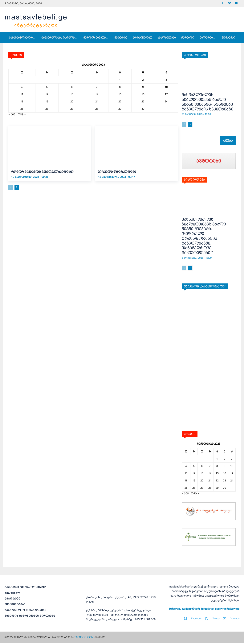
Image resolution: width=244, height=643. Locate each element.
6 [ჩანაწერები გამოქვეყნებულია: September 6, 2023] (72, 87)
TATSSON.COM (84, 637)
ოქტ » (22, 114)
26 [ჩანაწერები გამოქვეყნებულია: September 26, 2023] (46, 108)
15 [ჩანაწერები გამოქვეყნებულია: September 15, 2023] (119, 94)
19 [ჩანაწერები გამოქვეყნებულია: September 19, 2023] (46, 101)
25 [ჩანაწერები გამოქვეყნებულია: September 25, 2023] (21, 108)
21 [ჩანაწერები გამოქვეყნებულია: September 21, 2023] (96, 101)
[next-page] (16, 187)
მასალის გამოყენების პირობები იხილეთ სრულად (204, 609)
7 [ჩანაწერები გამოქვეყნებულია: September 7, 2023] (97, 87)
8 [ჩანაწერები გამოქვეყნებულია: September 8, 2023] (120, 87)
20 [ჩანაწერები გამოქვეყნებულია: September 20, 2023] (71, 101)
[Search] (228, 140)
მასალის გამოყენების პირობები (30, 615)
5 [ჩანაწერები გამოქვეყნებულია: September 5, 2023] (47, 87)
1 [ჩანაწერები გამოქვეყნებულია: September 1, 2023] (120, 79)
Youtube (234, 618)
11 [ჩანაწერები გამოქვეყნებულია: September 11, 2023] (21, 94)
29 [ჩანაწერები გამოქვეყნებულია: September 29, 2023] (119, 108)
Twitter (216, 618)
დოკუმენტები (15, 604)
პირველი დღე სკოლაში (117, 171)
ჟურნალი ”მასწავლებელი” (25, 587)
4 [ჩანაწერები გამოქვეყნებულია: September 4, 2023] (22, 87)
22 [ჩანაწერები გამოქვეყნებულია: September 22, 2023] (119, 101)
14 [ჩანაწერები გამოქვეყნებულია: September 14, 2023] (96, 94)
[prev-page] (10, 187)
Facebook (196, 618)
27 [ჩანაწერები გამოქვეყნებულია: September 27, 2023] (71, 108)
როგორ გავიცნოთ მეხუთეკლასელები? (42, 171)
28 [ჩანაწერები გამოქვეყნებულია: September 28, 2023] (96, 108)
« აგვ (11, 114)
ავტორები (12, 598)
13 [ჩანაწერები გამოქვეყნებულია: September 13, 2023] (71, 94)
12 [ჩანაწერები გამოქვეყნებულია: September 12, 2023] (46, 94)
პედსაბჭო (12, 592)
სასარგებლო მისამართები (25, 610)
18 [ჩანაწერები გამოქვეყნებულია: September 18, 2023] (21, 101)
